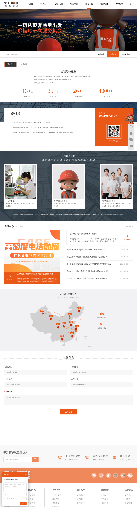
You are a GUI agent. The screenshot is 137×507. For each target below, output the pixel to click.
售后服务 (112, 54)
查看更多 (128, 226)
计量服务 (24, 64)
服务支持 (89, 4)
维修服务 (14, 54)
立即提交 (68, 412)
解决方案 (59, 4)
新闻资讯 (104, 4)
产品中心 (44, 4)
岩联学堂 (101, 54)
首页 (31, 4)
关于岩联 (119, 4)
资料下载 (74, 4)
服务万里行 (125, 54)
